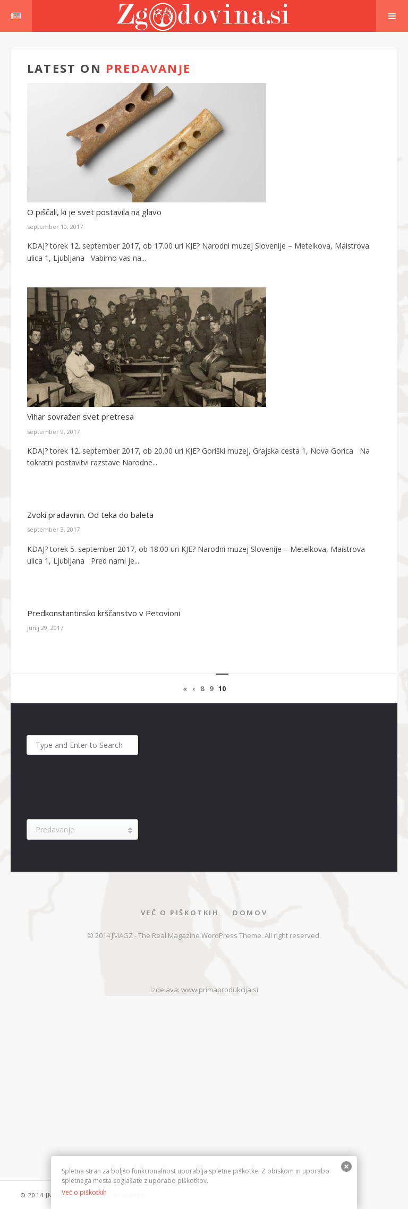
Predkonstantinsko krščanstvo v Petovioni (103, 613)
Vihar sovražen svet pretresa (80, 416)
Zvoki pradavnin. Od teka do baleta (90, 514)
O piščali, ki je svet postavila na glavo (94, 212)
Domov (250, 912)
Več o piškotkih (180, 912)
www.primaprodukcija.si (219, 989)
